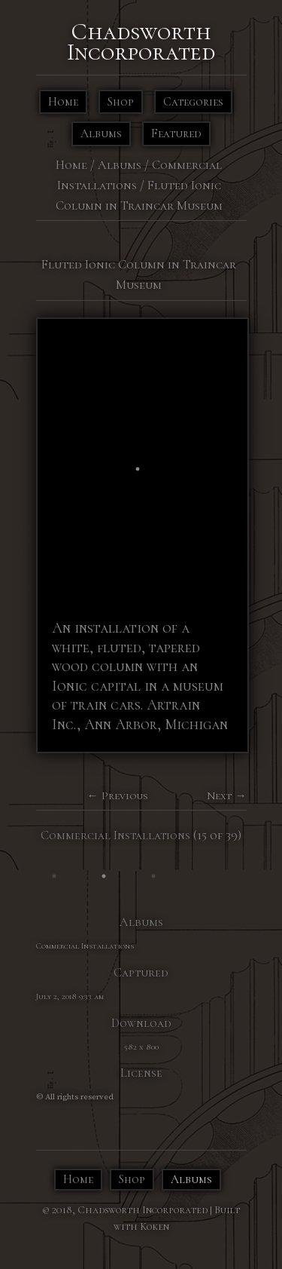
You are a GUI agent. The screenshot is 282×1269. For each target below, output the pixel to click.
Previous (124, 795)
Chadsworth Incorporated (141, 41)
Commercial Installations (115, 835)
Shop (121, 101)
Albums (101, 133)
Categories (193, 101)
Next (219, 795)
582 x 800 (141, 1047)
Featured (176, 133)
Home (63, 101)
